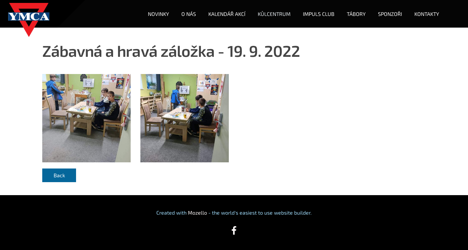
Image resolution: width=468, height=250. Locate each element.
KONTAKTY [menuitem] (426, 14)
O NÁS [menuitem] (188, 14)
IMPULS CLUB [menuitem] (318, 14)
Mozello (197, 212)
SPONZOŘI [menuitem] (390, 14)
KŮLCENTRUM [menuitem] (274, 14)
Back (59, 175)
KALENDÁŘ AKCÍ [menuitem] (226, 14)
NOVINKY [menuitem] (158, 14)
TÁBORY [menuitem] (356, 14)
